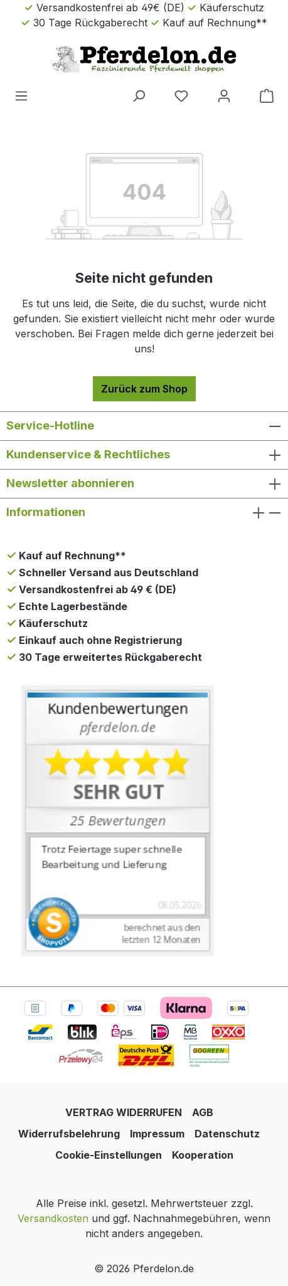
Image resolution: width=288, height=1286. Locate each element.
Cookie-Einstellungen (108, 1155)
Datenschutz (227, 1133)
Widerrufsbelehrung (69, 1133)
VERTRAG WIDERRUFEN (123, 1112)
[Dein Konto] (224, 95)
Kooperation (202, 1155)
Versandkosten (53, 1218)
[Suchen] (139, 95)
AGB (202, 1112)
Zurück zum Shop (144, 388)
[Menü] (21, 95)
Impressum (157, 1133)
